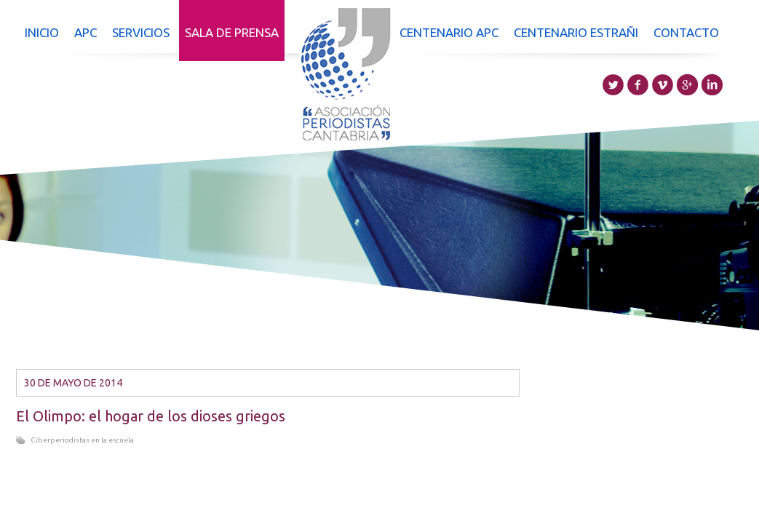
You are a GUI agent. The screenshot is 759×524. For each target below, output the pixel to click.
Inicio (42, 32)
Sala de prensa (232, 32)
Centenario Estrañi (576, 32)
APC (85, 32)
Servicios (141, 32)
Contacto (686, 32)
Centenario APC (449, 32)
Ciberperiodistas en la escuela (82, 440)
